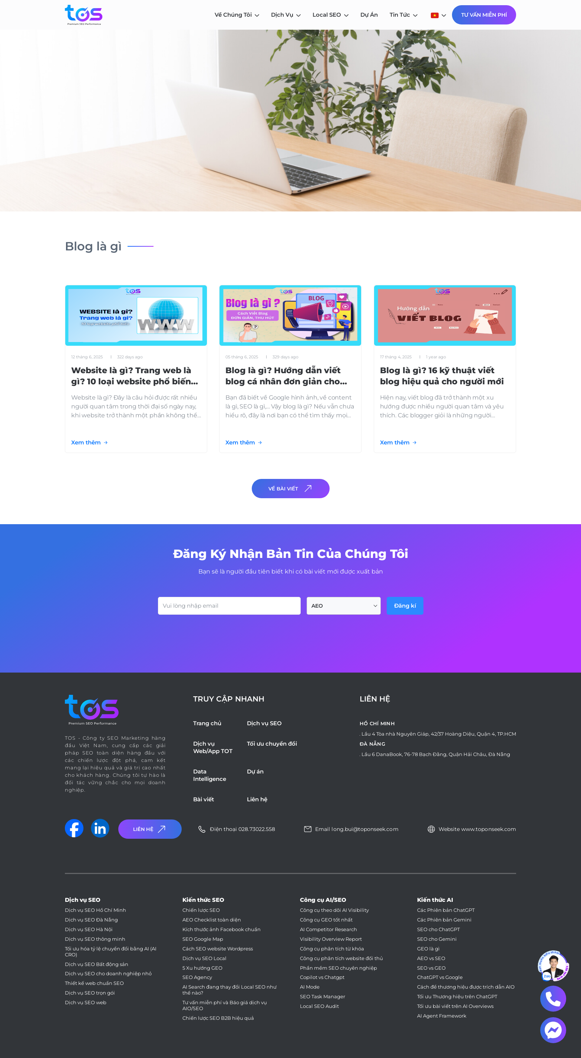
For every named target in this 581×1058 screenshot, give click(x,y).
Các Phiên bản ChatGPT (446, 910)
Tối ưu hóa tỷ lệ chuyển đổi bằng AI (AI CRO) (110, 951)
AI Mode (310, 987)
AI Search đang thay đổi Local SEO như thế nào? (229, 990)
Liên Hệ (150, 829)
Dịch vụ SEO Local (204, 958)
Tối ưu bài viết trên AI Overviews (455, 1006)
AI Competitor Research (328, 929)
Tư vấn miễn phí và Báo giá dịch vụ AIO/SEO (224, 1005)
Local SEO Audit (319, 1006)
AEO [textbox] (317, 605)
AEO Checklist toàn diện (211, 920)
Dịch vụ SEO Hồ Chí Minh (95, 910)
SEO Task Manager (322, 996)
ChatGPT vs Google (440, 977)
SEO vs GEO (431, 968)
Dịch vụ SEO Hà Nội (89, 929)
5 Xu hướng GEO (202, 968)
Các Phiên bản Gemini (444, 920)
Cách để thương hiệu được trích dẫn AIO (466, 987)
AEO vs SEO (431, 958)
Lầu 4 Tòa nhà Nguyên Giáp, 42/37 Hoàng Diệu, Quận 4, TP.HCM (439, 734)
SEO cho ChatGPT (438, 929)
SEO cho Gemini (437, 939)
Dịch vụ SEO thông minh (95, 939)
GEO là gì (428, 949)
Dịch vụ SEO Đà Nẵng (91, 920)
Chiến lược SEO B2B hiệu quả (218, 1018)
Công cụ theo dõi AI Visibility (334, 910)
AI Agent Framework (441, 1016)
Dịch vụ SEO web (85, 1002)
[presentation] (214, 635)
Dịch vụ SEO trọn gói (90, 993)
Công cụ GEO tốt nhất (326, 920)
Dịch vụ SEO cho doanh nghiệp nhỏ (108, 973)
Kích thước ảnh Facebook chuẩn (221, 929)
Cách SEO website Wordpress (217, 949)
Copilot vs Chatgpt (322, 977)
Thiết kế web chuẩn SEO (94, 983)
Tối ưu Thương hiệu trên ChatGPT (457, 996)
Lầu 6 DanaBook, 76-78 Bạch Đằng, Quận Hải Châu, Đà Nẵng (436, 754)
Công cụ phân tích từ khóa (332, 949)
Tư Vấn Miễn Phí (484, 15)
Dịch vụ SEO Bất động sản (96, 964)
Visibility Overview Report (331, 939)
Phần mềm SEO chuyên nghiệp (338, 968)
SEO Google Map (202, 939)
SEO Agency (197, 977)
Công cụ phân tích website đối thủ (341, 958)
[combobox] (344, 606)
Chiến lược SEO (201, 910)
